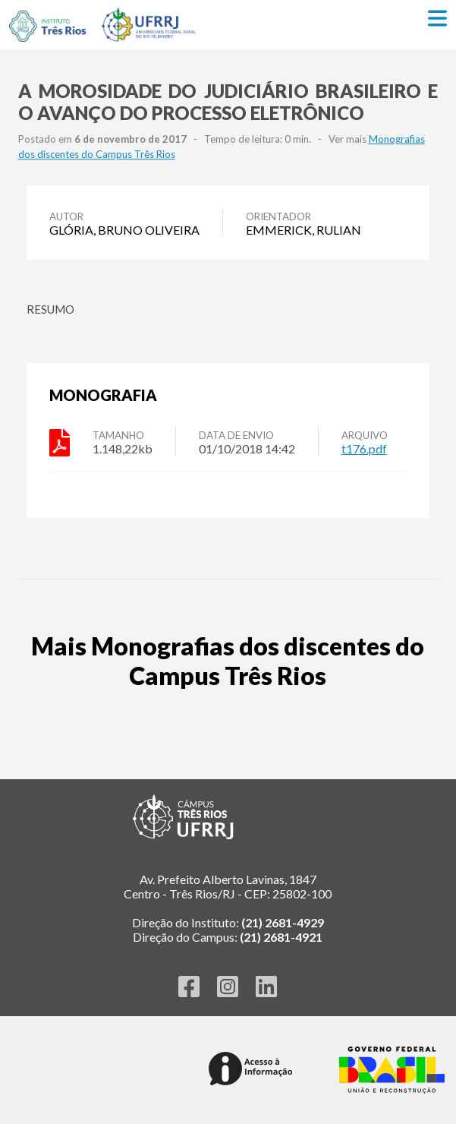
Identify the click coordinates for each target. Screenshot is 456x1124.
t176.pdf (364, 448)
